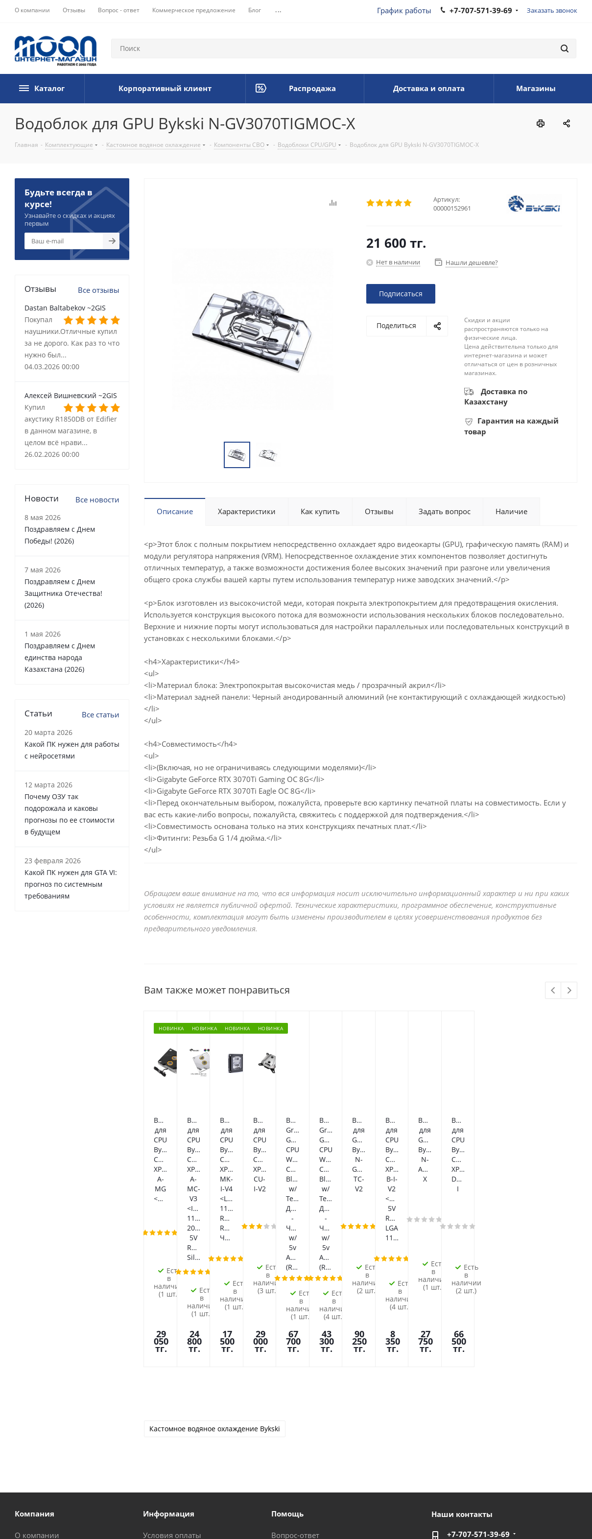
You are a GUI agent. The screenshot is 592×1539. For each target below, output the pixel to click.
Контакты (160, 1420)
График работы (404, 10)
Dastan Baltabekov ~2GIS (65, 307)
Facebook (496, 1514)
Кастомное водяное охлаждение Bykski (214, 1273)
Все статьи (100, 714)
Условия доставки (175, 1393)
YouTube (570, 1514)
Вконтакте (472, 1514)
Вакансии (32, 1434)
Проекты (158, 1448)
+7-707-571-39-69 (478, 1378)
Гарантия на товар (176, 1407)
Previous (553, 990)
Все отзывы (98, 290)
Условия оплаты (172, 1379)
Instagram (521, 1514)
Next (569, 990)
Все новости (97, 499)
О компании (37, 1379)
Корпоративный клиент (58, 1448)
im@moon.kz (469, 1399)
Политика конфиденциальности (207, 1514)
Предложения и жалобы (314, 1420)
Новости (30, 1407)
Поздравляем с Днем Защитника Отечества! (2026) (63, 593)
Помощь (286, 1393)
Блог (23, 1420)
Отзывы (29, 1393)
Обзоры (285, 1407)
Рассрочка (289, 1434)
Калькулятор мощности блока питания (325, 1452)
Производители (171, 1434)
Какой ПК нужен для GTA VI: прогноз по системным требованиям (70, 884)
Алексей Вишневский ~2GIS (70, 395)
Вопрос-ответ (295, 1379)
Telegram (545, 1514)
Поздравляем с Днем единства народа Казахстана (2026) (59, 657)
